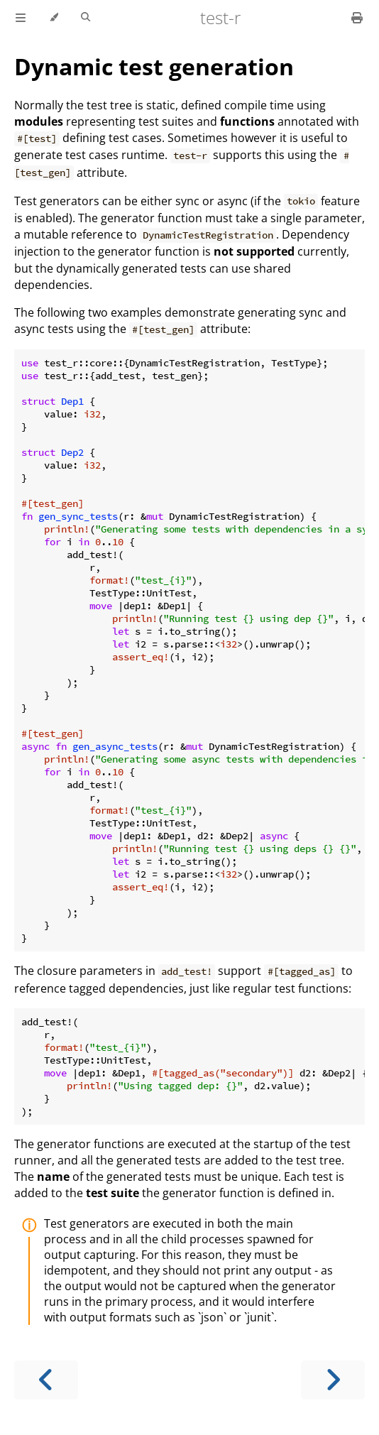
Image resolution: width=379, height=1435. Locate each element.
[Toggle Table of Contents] (21, 18)
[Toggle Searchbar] (85, 18)
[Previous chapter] (46, 1379)
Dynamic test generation (154, 66)
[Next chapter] (333, 1379)
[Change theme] (54, 18)
